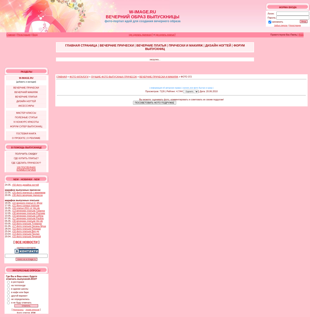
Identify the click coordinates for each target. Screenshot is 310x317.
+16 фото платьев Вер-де (25, 231)
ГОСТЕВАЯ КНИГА (26, 133)
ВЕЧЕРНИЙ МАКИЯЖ (26, 92)
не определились (20, 299)
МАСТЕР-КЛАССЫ (26, 113)
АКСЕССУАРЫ (26, 105)
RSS (301, 34)
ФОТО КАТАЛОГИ (79, 76)
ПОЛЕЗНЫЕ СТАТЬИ (26, 117)
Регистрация (295, 25)
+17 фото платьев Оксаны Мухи (29, 226)
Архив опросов (32, 310)
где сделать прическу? (141, 34)
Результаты (18, 310)
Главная (10, 34)
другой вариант (19, 295)
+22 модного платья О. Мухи (27, 203)
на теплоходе (18, 285)
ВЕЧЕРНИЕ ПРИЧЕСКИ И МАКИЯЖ (159, 76)
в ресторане (17, 282)
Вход (34, 34)
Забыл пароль (281, 25)
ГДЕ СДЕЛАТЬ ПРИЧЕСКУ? (26, 163)
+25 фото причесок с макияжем (28, 192)
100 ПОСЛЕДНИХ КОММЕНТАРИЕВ (26, 168)
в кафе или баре (20, 292)
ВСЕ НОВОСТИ (27, 242)
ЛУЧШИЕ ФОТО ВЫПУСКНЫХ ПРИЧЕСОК (114, 76)
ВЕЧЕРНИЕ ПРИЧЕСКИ (26, 87)
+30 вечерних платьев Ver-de (27, 221)
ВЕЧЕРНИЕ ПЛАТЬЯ (26, 96)
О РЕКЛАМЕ (33, 138)
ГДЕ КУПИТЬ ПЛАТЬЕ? (26, 158)
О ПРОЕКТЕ (18, 138)
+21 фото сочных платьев (25, 205)
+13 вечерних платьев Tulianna (28, 210)
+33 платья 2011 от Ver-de (26, 208)
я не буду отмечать (21, 302)
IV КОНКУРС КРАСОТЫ (26, 122)
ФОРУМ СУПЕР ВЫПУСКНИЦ (26, 126)
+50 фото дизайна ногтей (25, 184)
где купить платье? (165, 34)
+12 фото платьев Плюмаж (26, 228)
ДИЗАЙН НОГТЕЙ (26, 101)
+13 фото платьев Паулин (25, 234)
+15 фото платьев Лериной (26, 236)
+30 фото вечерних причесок (27, 195)
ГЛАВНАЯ (61, 76)
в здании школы (19, 288)
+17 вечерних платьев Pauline (28, 218)
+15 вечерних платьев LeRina (27, 215)
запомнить (277, 21)
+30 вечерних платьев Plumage (28, 213)
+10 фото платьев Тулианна (27, 223)
